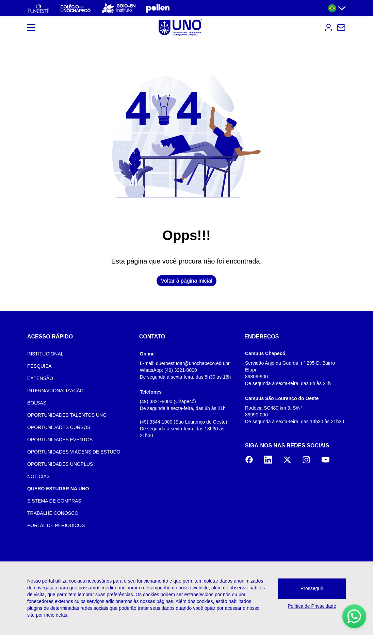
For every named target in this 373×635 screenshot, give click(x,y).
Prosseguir (312, 588)
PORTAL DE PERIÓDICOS (56, 525)
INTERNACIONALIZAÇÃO (55, 390)
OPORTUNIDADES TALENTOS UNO (67, 415)
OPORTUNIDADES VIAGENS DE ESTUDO (73, 452)
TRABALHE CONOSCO (52, 513)
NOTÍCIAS (38, 476)
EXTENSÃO (40, 378)
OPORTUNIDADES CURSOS (59, 427)
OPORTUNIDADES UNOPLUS (60, 464)
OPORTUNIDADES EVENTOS (60, 439)
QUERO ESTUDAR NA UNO (58, 488)
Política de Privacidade (312, 606)
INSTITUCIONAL (45, 353)
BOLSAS (36, 403)
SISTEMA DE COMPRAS (54, 501)
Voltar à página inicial (186, 281)
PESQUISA (39, 366)
